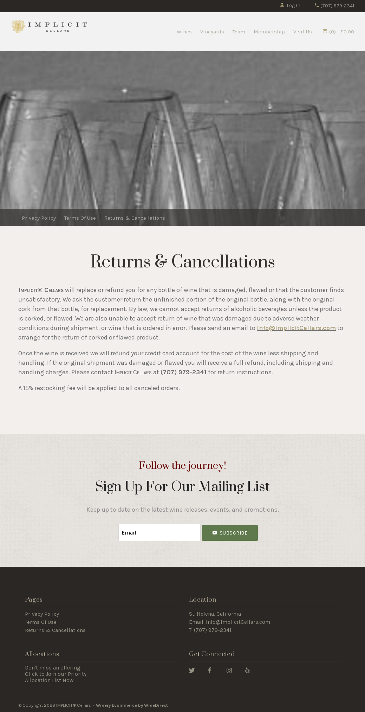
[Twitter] (192, 669)
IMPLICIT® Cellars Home (49, 26)
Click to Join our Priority (55, 673)
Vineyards (212, 31)
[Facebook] (209, 669)
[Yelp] (247, 669)
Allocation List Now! (49, 680)
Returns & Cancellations (134, 218)
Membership (269, 31)
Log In (290, 5)
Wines (184, 31)
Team (239, 31)
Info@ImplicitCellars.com (238, 622)
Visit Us (302, 31)
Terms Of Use (80, 218)
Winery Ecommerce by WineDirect (132, 704)
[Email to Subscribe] (159, 532)
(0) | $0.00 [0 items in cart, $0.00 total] (338, 31)
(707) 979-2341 (334, 6)
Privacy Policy (39, 218)
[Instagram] (229, 669)
